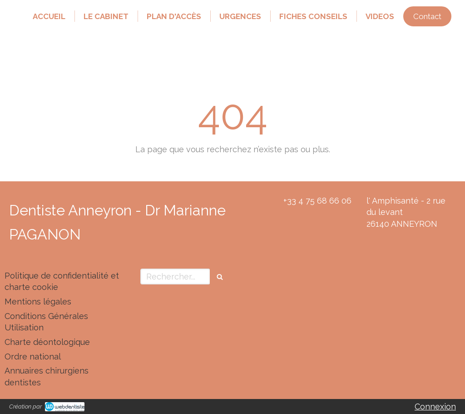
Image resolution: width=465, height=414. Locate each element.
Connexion (435, 406)
